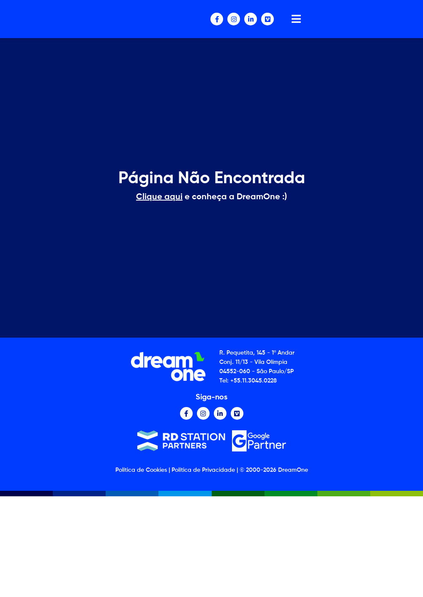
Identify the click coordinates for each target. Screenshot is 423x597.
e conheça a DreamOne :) (211, 197)
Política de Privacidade (203, 470)
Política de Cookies (141, 470)
